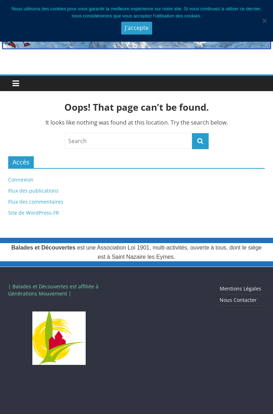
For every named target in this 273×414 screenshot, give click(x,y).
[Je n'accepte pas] (264, 20)
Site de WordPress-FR (33, 212)
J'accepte (137, 28)
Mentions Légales (240, 288)
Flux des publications (33, 190)
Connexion (20, 179)
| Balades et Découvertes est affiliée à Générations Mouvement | (53, 290)
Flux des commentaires (35, 201)
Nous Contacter (238, 300)
